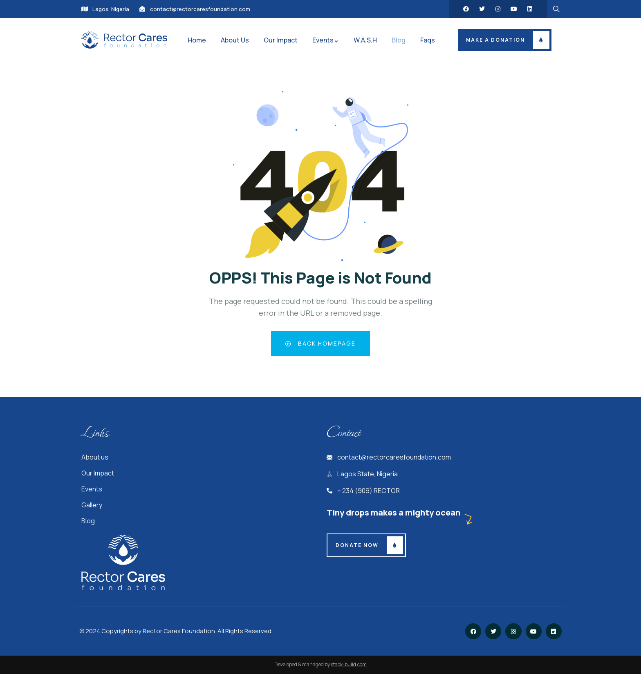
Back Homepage (320, 343)
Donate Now (357, 545)
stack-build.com (349, 664)
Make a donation (495, 39)
